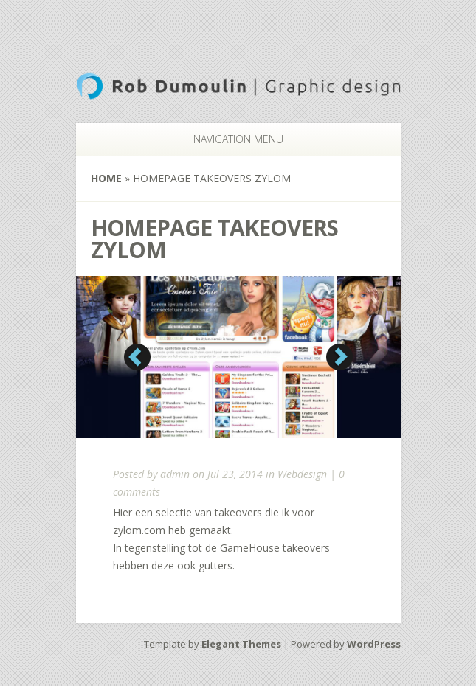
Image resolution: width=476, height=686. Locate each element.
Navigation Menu (229, 139)
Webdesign (302, 474)
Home (106, 178)
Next (339, 357)
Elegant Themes (241, 644)
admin (175, 474)
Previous (137, 357)
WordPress (374, 644)
